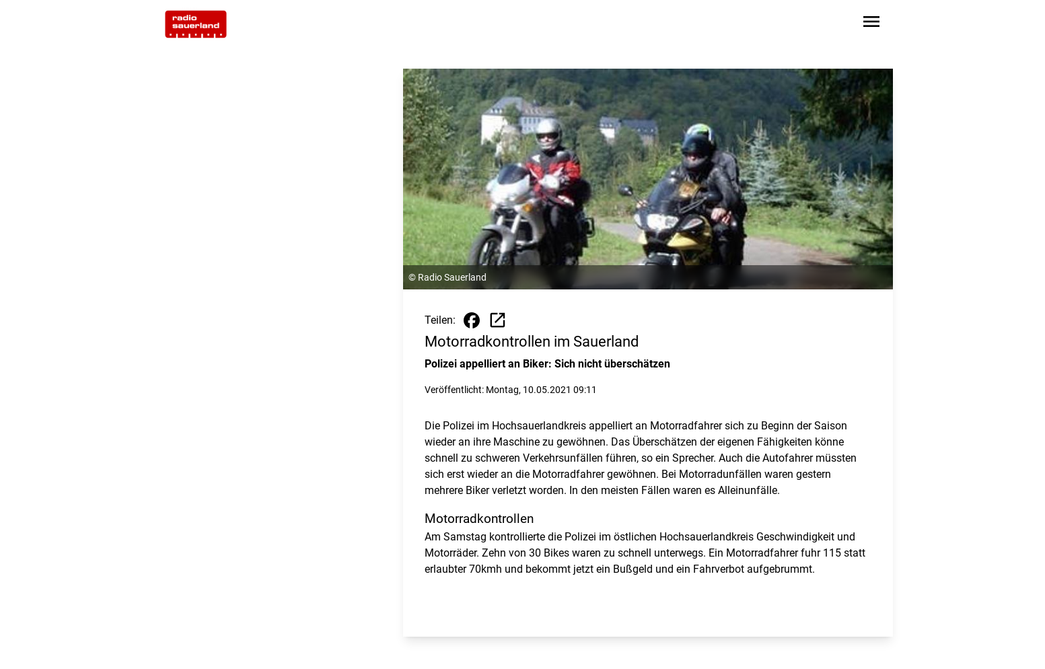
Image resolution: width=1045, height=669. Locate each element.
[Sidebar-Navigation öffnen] (871, 24)
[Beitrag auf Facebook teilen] (472, 320)
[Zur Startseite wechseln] (196, 24)
